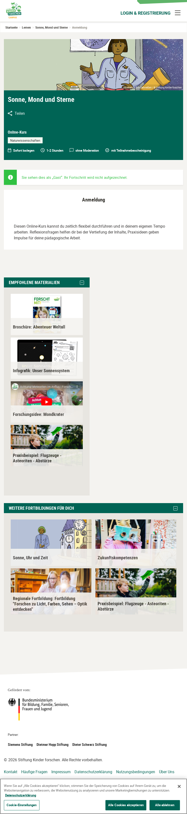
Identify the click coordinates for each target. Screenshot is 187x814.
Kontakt (10, 771)
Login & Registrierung (145, 13)
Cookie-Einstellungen (22, 805)
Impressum (61, 771)
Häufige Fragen (34, 771)
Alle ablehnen (164, 805)
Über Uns (166, 771)
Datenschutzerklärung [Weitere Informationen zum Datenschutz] (20, 795)
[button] (82, 282)
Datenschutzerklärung (93, 771)
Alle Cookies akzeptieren (126, 805)
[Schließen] (179, 786)
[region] (93, 796)
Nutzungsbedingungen (135, 771)
